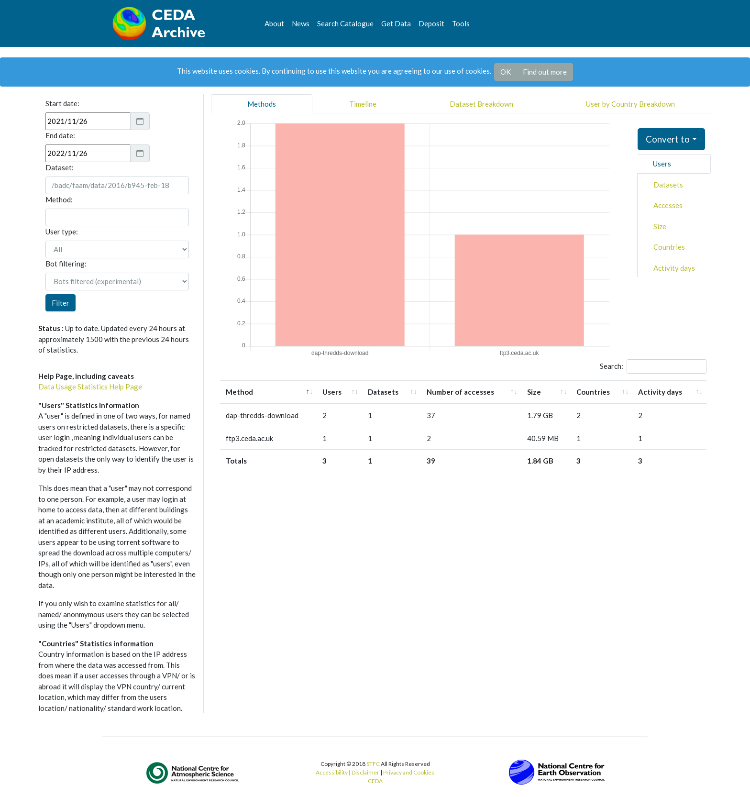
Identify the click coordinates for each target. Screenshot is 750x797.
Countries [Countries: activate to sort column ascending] (593, 391)
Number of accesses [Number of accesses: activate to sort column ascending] (460, 391)
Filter (60, 303)
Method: (59, 199)
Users (662, 163)
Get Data (396, 23)
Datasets (668, 184)
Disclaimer (365, 772)
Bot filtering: (66, 263)
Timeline (362, 104)
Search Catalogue (345, 23)
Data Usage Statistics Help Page (90, 386)
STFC (373, 763)
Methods (261, 104)
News (300, 23)
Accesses (668, 205)
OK (505, 71)
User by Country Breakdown (630, 104)
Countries (669, 247)
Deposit (431, 23)
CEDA (375, 781)
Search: (653, 366)
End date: (60, 135)
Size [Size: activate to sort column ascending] (534, 391)
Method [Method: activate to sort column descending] (239, 391)
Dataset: (59, 167)
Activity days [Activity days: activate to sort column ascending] (660, 391)
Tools (461, 23)
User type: (61, 231)
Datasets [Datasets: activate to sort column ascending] (383, 391)
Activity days (674, 268)
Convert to (668, 138)
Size (659, 226)
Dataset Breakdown (481, 104)
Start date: (62, 103)
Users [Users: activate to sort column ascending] (332, 391)
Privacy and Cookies (408, 772)
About (274, 23)
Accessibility (332, 772)
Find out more (545, 71)
